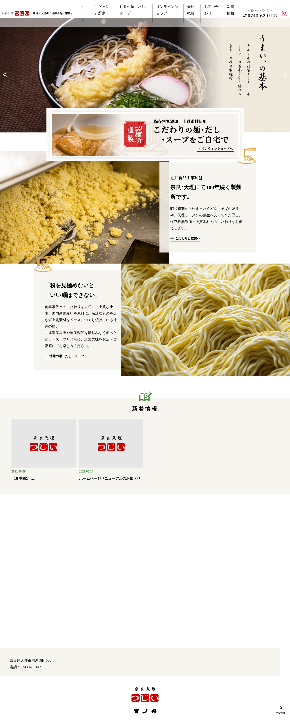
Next (283, 75)
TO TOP (280, 710)
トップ (82, 13)
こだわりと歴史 (101, 10)
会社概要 (190, 10)
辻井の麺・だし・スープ (134, 10)
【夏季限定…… (24, 478)
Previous (7, 75)
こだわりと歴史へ (187, 238)
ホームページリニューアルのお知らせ (109, 478)
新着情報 (230, 10)
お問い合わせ (211, 10)
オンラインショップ (167, 10)
